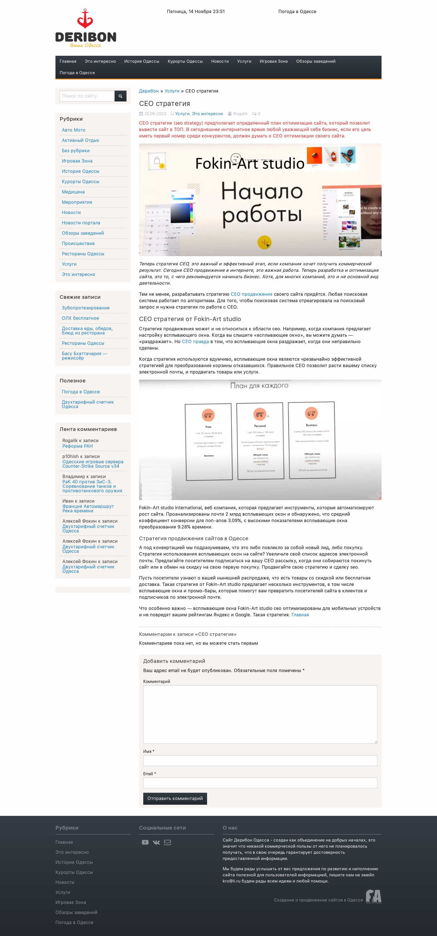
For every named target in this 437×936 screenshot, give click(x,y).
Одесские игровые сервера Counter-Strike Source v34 (92, 464)
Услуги (244, 61)
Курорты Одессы (185, 61)
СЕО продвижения (252, 294)
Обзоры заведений (316, 61)
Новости (220, 61)
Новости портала (81, 222)
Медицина (73, 192)
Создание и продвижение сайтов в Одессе (318, 900)
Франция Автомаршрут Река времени (88, 508)
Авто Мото (74, 130)
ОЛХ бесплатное (80, 318)
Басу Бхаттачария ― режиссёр (84, 356)
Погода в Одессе (77, 72)
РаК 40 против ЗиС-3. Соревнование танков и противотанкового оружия (92, 486)
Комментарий (156, 681)
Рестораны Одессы (83, 253)
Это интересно (100, 61)
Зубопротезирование (86, 308)
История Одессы (141, 61)
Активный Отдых (80, 140)
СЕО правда (195, 341)
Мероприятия (77, 202)
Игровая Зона (274, 61)
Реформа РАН (77, 446)
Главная (68, 61)
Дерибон (149, 91)
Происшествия (78, 243)
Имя (148, 751)
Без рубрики (76, 150)
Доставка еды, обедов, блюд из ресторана (87, 331)
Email (149, 774)
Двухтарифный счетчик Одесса (88, 404)
